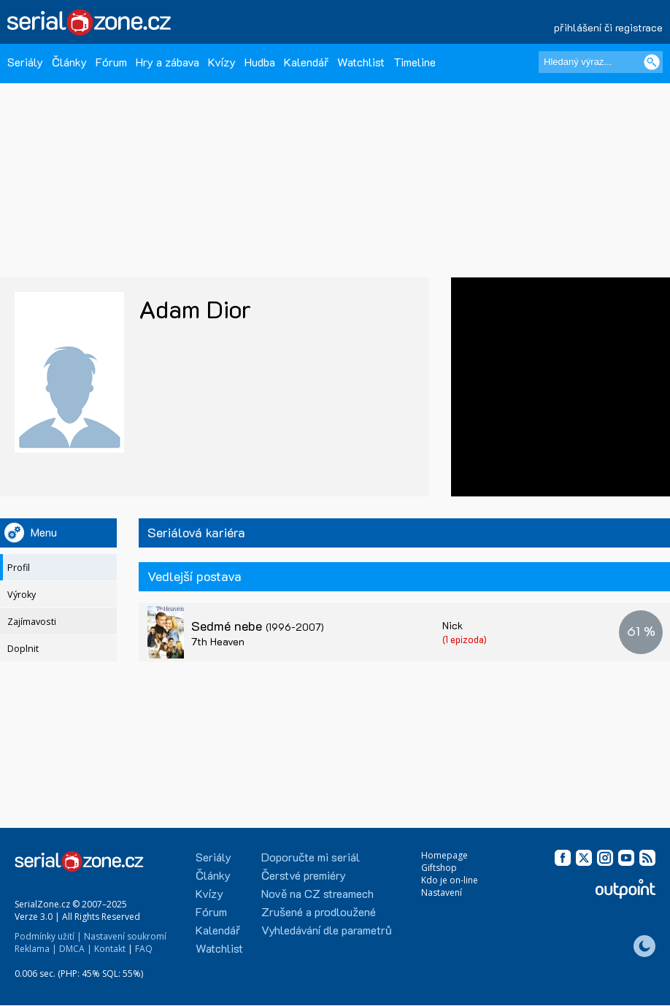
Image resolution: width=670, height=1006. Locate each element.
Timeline (414, 61)
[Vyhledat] (652, 62)
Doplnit (23, 648)
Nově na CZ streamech (317, 893)
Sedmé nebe (257, 625)
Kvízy (222, 61)
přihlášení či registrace (608, 27)
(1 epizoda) (464, 639)
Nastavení (441, 892)
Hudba (259, 61)
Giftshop (439, 867)
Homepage (444, 855)
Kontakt (110, 948)
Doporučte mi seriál (310, 856)
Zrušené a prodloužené (318, 911)
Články (69, 61)
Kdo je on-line (449, 880)
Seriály (25, 61)
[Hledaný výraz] (601, 62)
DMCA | (75, 948)
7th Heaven (217, 641)
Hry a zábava (167, 61)
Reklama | (36, 948)
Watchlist (361, 61)
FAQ (144, 948)
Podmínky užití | (48, 936)
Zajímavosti (31, 621)
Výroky (21, 594)
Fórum (111, 61)
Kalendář (306, 61)
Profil (18, 567)
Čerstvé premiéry (303, 875)
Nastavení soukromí (125, 936)
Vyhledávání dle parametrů (326, 929)
